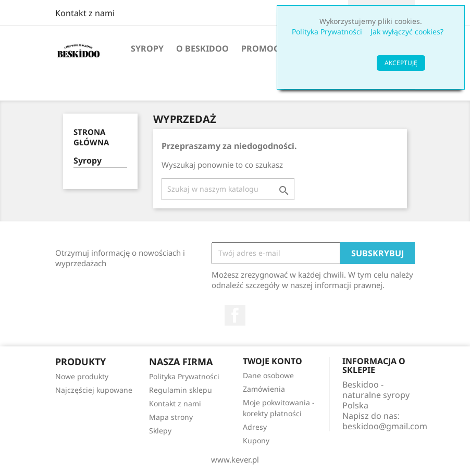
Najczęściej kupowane (93, 390)
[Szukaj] (228, 189)
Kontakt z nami (85, 13)
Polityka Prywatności (327, 31)
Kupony (256, 440)
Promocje (263, 48)
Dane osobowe (268, 375)
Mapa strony (171, 417)
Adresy (255, 427)
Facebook (235, 315)
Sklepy (160, 430)
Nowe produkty (81, 376)
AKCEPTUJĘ (401, 62)
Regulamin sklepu (180, 390)
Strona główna (91, 137)
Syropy (147, 48)
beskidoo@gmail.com (384, 426)
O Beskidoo (202, 48)
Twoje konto (272, 361)
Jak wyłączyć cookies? (406, 31)
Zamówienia (264, 389)
